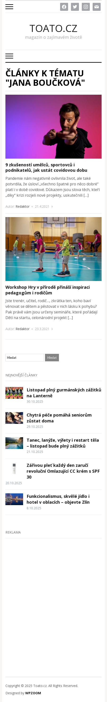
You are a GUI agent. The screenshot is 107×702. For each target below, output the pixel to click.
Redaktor (22, 206)
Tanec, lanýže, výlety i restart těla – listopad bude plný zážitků (63, 443)
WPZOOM (33, 693)
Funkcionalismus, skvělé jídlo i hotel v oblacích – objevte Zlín (58, 499)
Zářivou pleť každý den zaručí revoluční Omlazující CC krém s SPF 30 (63, 471)
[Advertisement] (53, 597)
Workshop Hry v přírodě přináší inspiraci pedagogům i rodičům (47, 289)
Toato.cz (53, 28)
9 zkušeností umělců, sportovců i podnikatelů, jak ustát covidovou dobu (46, 167)
